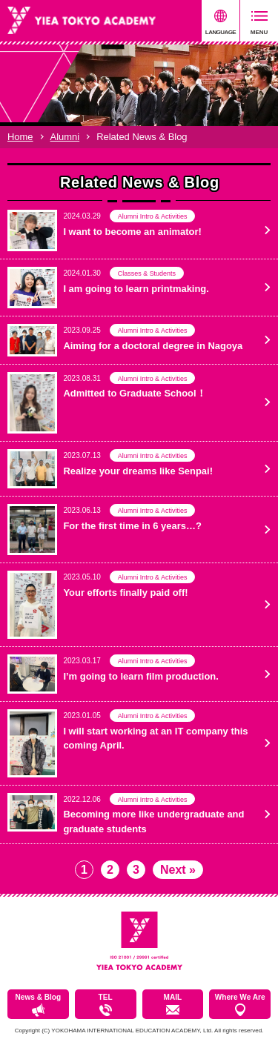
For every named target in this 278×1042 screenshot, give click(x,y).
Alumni (65, 136)
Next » (178, 869)
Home (20, 136)
